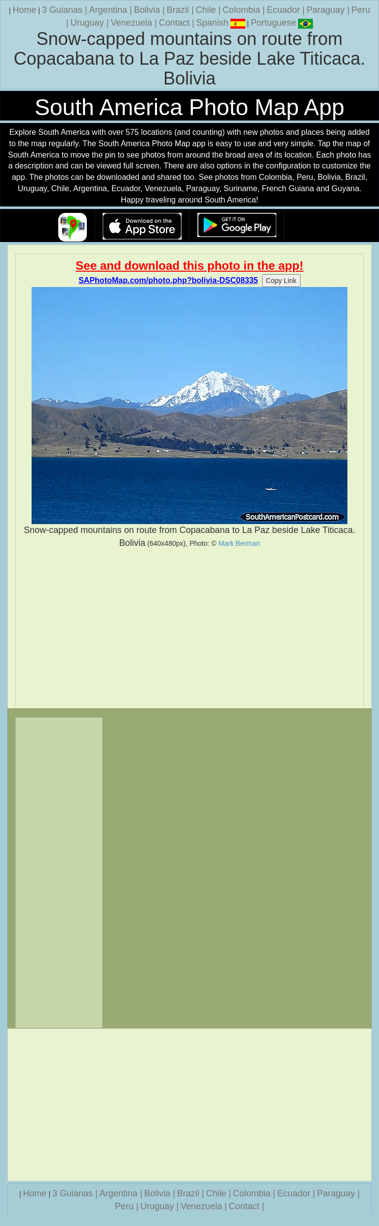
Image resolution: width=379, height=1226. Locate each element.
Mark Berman (239, 543)
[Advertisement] (189, 628)
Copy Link (281, 281)
